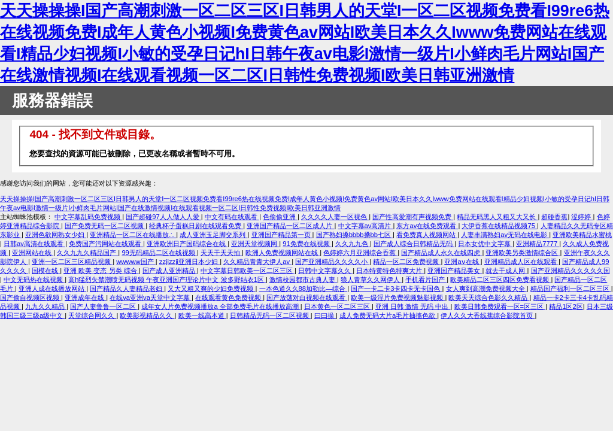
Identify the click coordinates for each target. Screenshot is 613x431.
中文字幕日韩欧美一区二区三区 (248, 270)
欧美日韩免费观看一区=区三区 (500, 306)
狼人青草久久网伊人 (371, 279)
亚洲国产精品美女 (454, 270)
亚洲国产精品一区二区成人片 (290, 225)
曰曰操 (325, 315)
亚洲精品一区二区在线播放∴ (133, 234)
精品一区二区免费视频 (407, 261)
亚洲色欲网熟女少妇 (55, 234)
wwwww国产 (136, 261)
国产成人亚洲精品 (169, 270)
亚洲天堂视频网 (255, 243)
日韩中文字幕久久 (325, 270)
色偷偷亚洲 (280, 216)
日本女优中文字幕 (485, 243)
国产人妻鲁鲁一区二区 (104, 306)
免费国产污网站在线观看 (106, 243)
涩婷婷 (582, 216)
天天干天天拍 (221, 252)
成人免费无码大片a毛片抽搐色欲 (388, 315)
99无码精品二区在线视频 (159, 252)
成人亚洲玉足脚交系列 (213, 234)
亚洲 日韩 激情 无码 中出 (413, 306)
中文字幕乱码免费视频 (88, 216)
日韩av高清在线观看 (34, 243)
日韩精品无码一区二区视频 (270, 315)
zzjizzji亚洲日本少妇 (189, 261)
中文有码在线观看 (232, 216)
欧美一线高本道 (202, 315)
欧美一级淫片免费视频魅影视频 (398, 297)
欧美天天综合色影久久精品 (488, 297)
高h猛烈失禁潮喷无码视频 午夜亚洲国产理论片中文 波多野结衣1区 (167, 279)
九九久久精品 (45, 306)
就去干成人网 (506, 270)
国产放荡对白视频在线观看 (306, 297)
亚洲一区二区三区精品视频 (72, 261)
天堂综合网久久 (92, 315)
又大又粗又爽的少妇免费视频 (211, 288)
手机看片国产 (426, 279)
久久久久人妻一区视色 (335, 216)
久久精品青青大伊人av (257, 261)
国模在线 (46, 270)
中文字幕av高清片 (365, 225)
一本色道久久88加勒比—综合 (303, 288)
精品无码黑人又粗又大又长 (497, 216)
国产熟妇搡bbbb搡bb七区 (354, 234)
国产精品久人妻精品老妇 (127, 288)
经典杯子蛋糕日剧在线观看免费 (196, 225)
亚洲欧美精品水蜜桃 (582, 234)
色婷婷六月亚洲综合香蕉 (360, 252)
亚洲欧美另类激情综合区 (522, 252)
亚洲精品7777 (537, 243)
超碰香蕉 (554, 216)
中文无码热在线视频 (34, 279)
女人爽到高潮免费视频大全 (486, 288)
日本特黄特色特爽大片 (390, 270)
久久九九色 (352, 243)
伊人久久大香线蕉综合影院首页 (488, 315)
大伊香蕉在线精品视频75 (499, 225)
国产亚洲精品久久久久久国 (570, 270)
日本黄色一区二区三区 (338, 306)
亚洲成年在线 (85, 297)
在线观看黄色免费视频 (229, 297)
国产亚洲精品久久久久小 (332, 261)
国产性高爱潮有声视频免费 (412, 216)
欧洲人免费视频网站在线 (282, 252)
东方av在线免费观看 (427, 225)
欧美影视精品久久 (147, 315)
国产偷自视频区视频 (30, 297)
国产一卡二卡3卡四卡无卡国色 (396, 288)
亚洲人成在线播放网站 (52, 288)
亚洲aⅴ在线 (462, 261)
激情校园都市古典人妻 (303, 279)
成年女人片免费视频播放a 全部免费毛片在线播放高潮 (220, 306)
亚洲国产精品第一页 (281, 234)
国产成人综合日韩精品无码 (414, 243)
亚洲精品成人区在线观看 (521, 261)
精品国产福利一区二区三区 (570, 288)
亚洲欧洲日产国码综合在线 (187, 243)
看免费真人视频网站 (426, 234)
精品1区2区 (565, 306)
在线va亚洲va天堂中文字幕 (151, 297)
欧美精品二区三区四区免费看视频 (500, 279)
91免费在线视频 (307, 243)
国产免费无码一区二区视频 (105, 225)
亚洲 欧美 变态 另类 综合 (101, 270)
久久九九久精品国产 (87, 252)
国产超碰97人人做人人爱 (163, 216)
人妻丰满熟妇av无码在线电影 (505, 234)
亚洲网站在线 (32, 252)
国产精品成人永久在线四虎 (441, 252)
